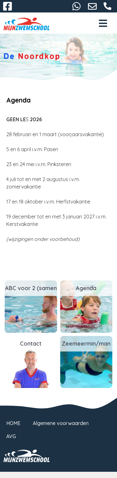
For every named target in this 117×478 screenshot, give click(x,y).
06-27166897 (108, 6)
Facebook (7, 6)
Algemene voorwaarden (61, 423)
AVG (11, 436)
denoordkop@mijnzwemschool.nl (92, 6)
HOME (13, 423)
